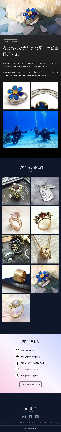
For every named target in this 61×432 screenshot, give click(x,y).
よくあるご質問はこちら (32, 384)
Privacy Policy (38, 423)
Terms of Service (50, 423)
